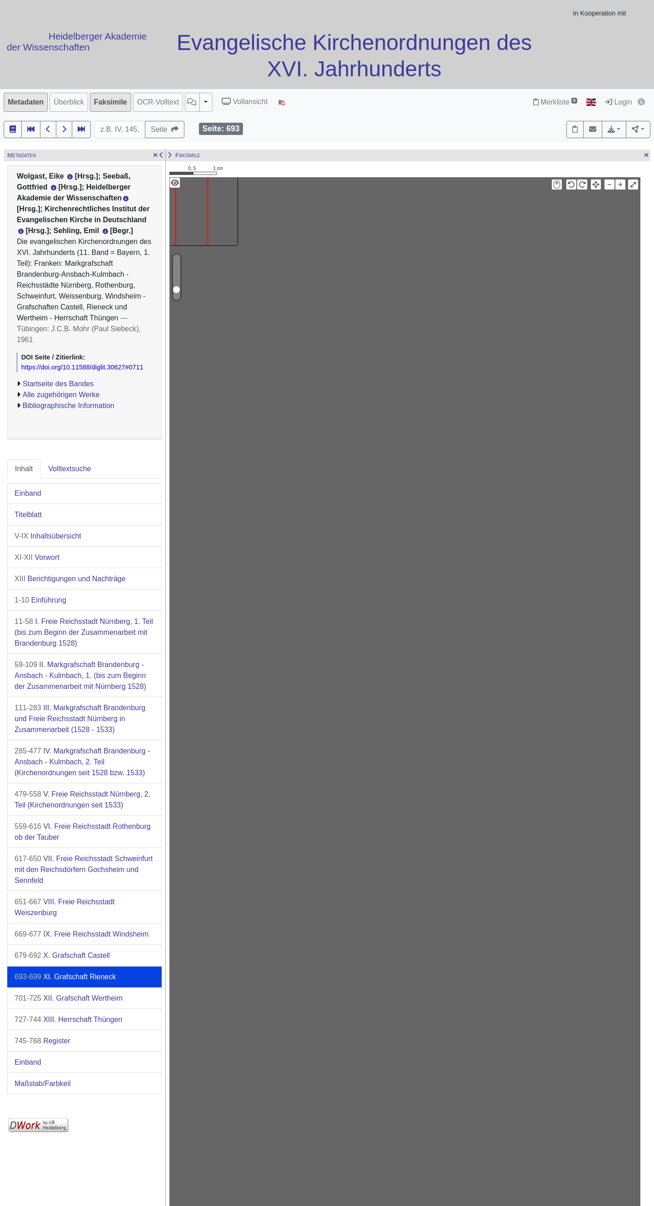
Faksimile (110, 102)
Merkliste (555, 102)
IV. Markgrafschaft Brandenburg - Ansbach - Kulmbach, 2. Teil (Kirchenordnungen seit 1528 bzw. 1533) (82, 762)
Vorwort (37, 557)
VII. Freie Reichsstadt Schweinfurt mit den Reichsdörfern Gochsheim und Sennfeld (84, 869)
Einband (28, 493)
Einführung (40, 600)
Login (618, 102)
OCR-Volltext (158, 102)
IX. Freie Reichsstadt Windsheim (82, 934)
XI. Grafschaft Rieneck (65, 977)
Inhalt (24, 469)
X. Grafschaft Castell (62, 955)
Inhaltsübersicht (48, 536)
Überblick (69, 102)
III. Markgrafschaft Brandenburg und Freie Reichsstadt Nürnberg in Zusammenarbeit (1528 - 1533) (80, 718)
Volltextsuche (69, 469)
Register (42, 1041)
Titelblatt (28, 514)
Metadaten (26, 102)
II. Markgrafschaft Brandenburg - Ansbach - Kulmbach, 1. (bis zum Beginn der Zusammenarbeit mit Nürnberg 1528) (80, 675)
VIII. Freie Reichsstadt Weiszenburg (65, 907)
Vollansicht (245, 101)
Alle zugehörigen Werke (61, 395)
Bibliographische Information (68, 405)
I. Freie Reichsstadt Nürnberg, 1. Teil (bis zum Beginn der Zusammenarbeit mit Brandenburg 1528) (84, 632)
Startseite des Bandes (58, 384)
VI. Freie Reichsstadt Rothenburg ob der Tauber (83, 831)
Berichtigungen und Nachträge (70, 579)
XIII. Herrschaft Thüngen (68, 1019)
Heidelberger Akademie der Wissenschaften (77, 41)
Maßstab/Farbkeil (43, 1083)
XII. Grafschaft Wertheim (69, 998)
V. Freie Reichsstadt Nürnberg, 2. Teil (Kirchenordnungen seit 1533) (82, 799)
